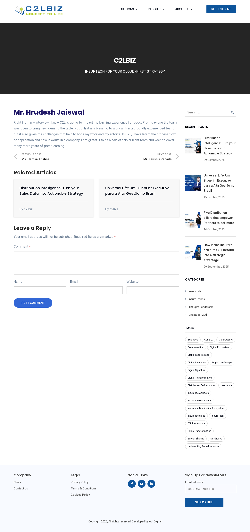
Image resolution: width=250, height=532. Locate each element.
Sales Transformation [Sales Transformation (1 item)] (199, 431)
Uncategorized (198, 314)
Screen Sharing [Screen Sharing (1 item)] (196, 438)
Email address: (211, 486)
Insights (154, 9)
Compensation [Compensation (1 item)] (196, 347)
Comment (22, 246)
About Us (182, 9)
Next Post (133, 157)
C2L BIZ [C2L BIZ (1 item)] (208, 339)
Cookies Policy (80, 494)
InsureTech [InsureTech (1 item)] (218, 415)
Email (74, 281)
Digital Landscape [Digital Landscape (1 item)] (222, 362)
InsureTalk (195, 291)
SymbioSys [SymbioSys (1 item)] (216, 438)
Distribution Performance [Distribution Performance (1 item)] (201, 385)
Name (18, 281)
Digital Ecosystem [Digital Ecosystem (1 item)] (219, 347)
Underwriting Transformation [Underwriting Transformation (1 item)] (203, 446)
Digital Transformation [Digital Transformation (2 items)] (200, 377)
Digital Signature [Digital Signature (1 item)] (196, 370)
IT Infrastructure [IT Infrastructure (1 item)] (196, 423)
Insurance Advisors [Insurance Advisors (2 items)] (198, 393)
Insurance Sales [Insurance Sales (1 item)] (196, 415)
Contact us (21, 488)
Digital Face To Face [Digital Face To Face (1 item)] (198, 355)
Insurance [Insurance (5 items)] (226, 385)
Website (132, 281)
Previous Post (58, 157)
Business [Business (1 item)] (193, 339)
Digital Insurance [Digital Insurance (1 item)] (197, 362)
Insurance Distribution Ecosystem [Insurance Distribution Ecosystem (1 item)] (206, 408)
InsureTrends (197, 299)
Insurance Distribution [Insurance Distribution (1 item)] (200, 400)
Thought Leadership (201, 306)
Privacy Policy (79, 482)
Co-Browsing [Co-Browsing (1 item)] (226, 339)
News (17, 482)
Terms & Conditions (83, 488)
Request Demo (221, 9)
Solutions (126, 9)
